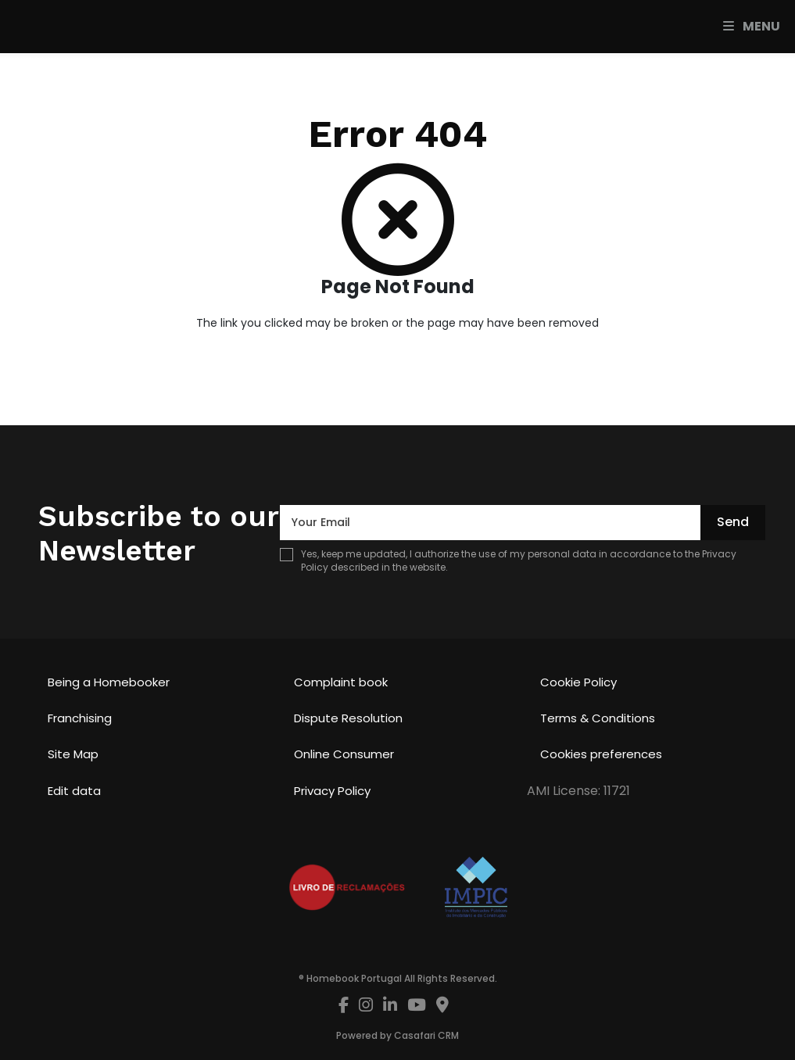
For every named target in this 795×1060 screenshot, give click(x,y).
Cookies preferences (601, 754)
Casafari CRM (426, 1035)
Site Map (73, 754)
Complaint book (341, 682)
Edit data (74, 790)
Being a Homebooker (109, 682)
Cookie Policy (578, 682)
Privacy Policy (332, 790)
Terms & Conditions (597, 718)
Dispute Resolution (348, 718)
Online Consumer (344, 754)
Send (733, 522)
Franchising (80, 718)
